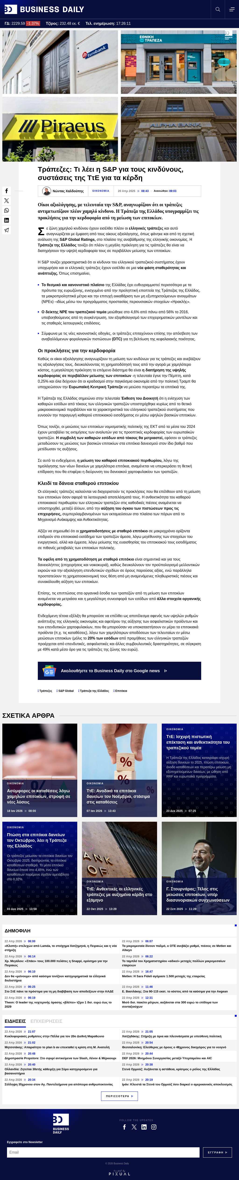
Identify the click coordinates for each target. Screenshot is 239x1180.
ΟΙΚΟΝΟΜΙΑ (100, 191)
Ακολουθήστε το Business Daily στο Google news (104, 670)
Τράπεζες (45, 691)
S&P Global (66, 691)
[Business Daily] (61, 1123)
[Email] (103, 1152)
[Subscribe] (216, 1152)
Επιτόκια (121, 691)
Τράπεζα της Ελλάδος (94, 691)
